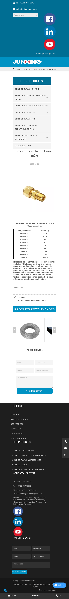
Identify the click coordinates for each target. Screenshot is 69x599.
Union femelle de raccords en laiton (33, 301)
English (39, 53)
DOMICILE (19, 69)
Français (53, 53)
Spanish (46, 53)
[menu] (50, 62)
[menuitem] (50, 62)
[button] (51, 62)
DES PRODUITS (31, 69)
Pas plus (22, 297)
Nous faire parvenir (34, 391)
